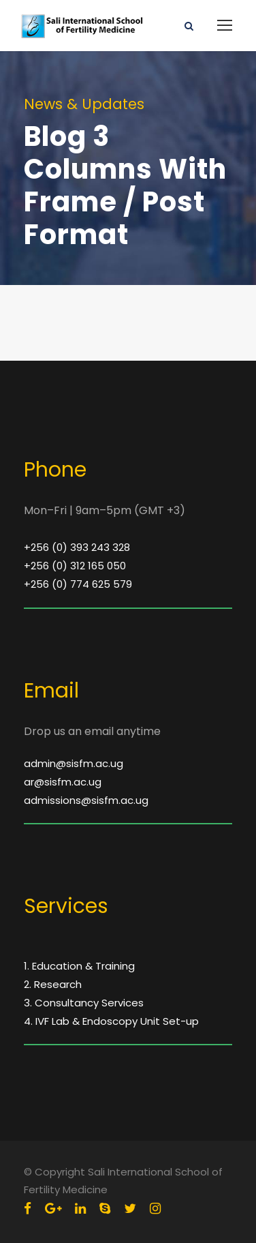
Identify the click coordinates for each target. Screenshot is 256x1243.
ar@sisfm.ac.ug (62, 782)
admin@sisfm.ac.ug (73, 763)
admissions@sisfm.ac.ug (86, 800)
